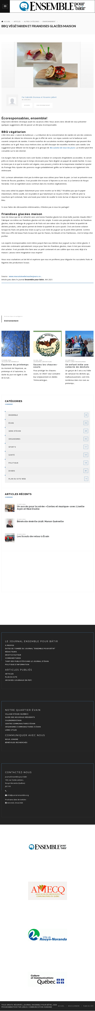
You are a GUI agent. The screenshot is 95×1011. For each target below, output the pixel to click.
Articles (17, 21)
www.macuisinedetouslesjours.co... (25, 276)
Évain (11, 423)
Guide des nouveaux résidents (20, 717)
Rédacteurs (11, 652)
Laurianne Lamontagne (42, 361)
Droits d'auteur (13, 655)
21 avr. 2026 (21, 504)
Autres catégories (31, 21)
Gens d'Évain (15, 431)
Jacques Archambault (10, 361)
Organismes (14, 439)
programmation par (11, 1007)
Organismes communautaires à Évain (23, 727)
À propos (9, 645)
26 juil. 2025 (37, 360)
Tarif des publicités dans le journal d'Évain (27, 661)
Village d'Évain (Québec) (16, 714)
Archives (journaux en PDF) (18, 680)
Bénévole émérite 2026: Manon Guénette (40, 521)
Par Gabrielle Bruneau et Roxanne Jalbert (39, 97)
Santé (12, 455)
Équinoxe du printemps (15, 364)
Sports (12, 447)
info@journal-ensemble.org (17, 795)
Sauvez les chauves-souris (45, 365)
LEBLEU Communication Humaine (37, 1007)
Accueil (7, 21)
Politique (13, 463)
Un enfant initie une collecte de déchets (77, 365)
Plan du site (11, 677)
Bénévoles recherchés (16, 742)
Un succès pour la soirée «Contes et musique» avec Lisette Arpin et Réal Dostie (50, 507)
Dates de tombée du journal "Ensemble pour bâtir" (30, 648)
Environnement (49, 21)
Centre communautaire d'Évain (20, 724)
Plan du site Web (17, 479)
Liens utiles (11, 730)
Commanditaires (13, 658)
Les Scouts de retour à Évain (33, 536)
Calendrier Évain (13, 720)
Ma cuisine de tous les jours (62, 148)
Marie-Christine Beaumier (75, 361)
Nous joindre (11, 739)
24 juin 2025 (69, 360)
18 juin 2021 (26, 99)
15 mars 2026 (6, 360)
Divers (27, 105)
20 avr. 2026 (21, 519)
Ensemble (13, 415)
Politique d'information (17, 664)
